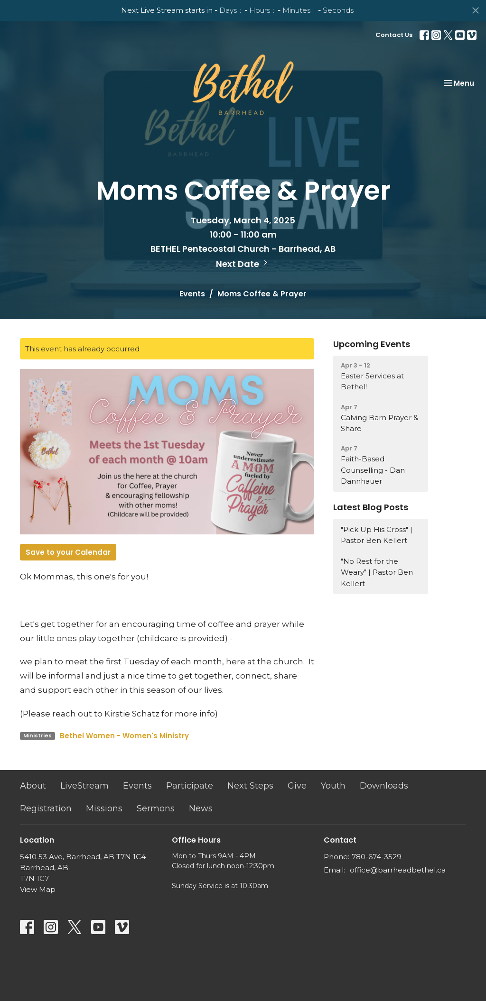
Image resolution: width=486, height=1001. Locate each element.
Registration (46, 808)
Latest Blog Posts (370, 507)
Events (192, 293)
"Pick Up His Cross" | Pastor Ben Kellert (376, 535)
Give (297, 786)
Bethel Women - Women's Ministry (124, 736)
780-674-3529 (377, 856)
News (201, 808)
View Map (38, 889)
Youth (333, 786)
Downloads (384, 786)
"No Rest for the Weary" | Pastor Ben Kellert (377, 572)
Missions (104, 808)
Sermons (156, 808)
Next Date (243, 264)
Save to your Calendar (68, 552)
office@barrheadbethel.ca (398, 869)
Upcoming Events (371, 344)
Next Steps (250, 786)
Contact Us (393, 34)
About (33, 786)
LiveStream (84, 786)
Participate (189, 786)
